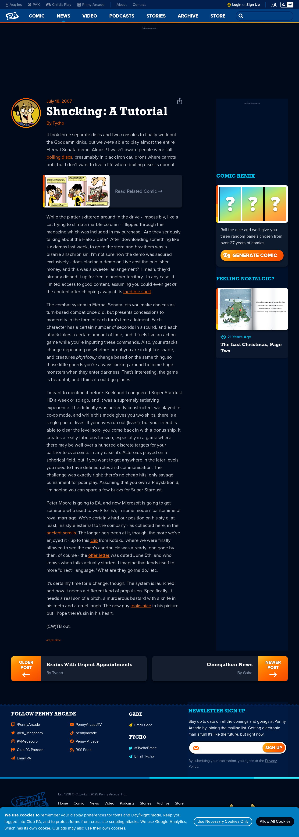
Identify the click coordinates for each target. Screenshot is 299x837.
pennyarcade (83, 737)
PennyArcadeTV (86, 728)
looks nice (141, 606)
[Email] (225, 755)
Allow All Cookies (273, 822)
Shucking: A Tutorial (106, 113)
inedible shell (137, 292)
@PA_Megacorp (27, 737)
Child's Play (58, 4)
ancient (54, 533)
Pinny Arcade (90, 4)
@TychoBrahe (143, 751)
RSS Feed (81, 754)
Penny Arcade (84, 745)
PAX (34, 4)
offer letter (99, 555)
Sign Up (253, 4)
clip (94, 540)
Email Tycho (141, 759)
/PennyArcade (25, 728)
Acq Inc (14, 4)
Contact (139, 4)
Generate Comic (249, 250)
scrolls (69, 533)
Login (236, 4)
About (122, 4)
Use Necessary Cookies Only (216, 822)
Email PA (21, 762)
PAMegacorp (24, 745)
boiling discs (59, 157)
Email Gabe (141, 728)
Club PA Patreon (27, 754)
